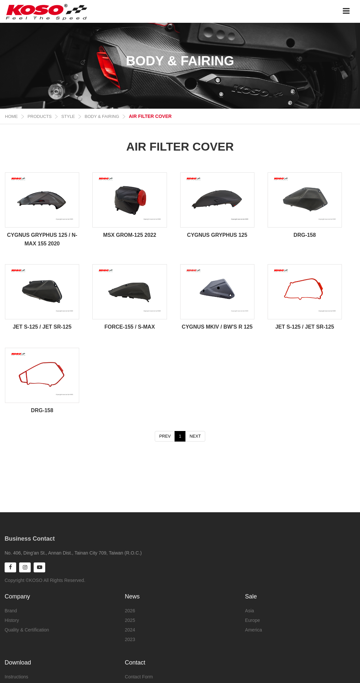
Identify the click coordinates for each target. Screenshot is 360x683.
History (12, 620)
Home (11, 116)
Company (17, 596)
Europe (252, 620)
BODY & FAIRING (102, 116)
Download (18, 662)
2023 (130, 639)
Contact (135, 662)
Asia (249, 610)
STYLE (68, 116)
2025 (130, 620)
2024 (130, 629)
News (132, 596)
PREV (165, 436)
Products (39, 116)
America (253, 629)
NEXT (195, 436)
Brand (11, 610)
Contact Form (139, 676)
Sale (251, 596)
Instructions (16, 676)
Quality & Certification (27, 629)
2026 (130, 610)
